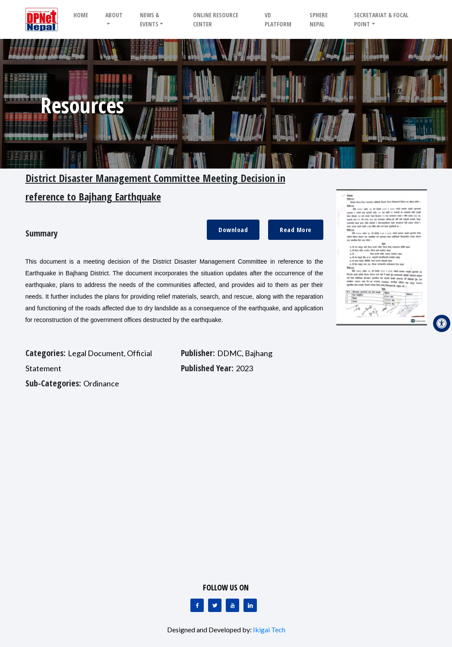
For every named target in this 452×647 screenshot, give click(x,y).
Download (233, 229)
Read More (296, 229)
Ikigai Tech (269, 629)
